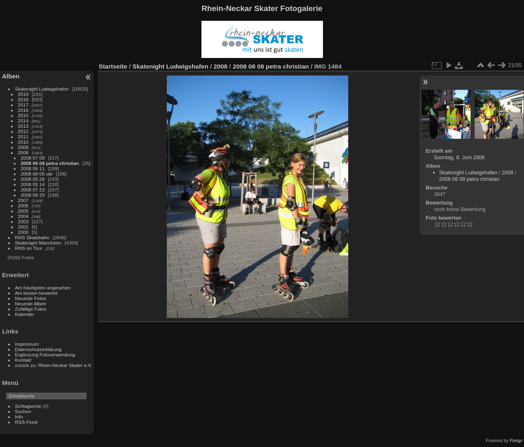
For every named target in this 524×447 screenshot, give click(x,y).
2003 (23, 221)
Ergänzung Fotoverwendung (45, 354)
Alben (11, 76)
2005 (23, 210)
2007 (23, 200)
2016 (23, 110)
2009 (23, 147)
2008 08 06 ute (37, 173)
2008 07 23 (33, 189)
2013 (23, 126)
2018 (23, 99)
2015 (23, 115)
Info (19, 416)
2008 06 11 (33, 168)
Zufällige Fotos (30, 308)
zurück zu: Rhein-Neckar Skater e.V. (53, 365)
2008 (23, 152)
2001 (23, 226)
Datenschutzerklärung (38, 349)
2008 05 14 (33, 184)
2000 (23, 232)
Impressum (27, 344)
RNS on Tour (28, 248)
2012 (23, 131)
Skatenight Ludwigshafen (42, 88)
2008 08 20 (33, 195)
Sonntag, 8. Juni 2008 (459, 157)
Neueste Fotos (30, 298)
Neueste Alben (30, 303)
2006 (23, 205)
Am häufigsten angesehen (43, 287)
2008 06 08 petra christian (50, 163)
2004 (23, 216)
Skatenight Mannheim (38, 242)
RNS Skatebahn (32, 237)
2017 (23, 104)
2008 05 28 (33, 179)
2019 (23, 94)
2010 (23, 142)
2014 (23, 120)
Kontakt (23, 359)
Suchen (23, 411)
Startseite (113, 66)
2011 (23, 136)
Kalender (24, 314)
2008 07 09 (33, 157)
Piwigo (516, 440)
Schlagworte (28, 406)
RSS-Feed (26, 422)
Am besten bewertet (36, 293)
